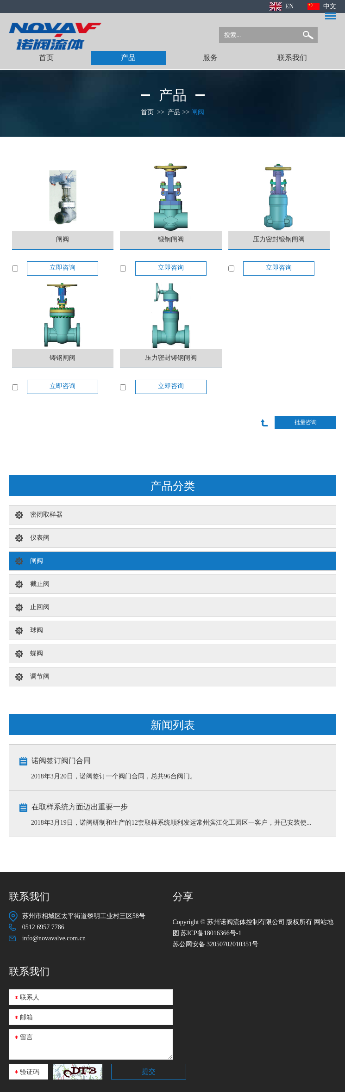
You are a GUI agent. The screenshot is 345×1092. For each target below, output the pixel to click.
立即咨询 (62, 267)
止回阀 (40, 607)
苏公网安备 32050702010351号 (216, 944)
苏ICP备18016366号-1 (211, 933)
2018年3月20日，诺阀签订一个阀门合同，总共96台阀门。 (113, 776)
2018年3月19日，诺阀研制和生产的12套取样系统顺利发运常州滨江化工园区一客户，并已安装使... (171, 822)
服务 (210, 58)
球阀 (36, 630)
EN (289, 6)
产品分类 (173, 485)
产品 (128, 58)
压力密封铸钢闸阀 (171, 357)
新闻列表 (173, 724)
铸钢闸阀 (62, 357)
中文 (329, 6)
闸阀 (197, 112)
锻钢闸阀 (171, 239)
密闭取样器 (46, 514)
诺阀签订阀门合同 (61, 761)
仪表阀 (40, 537)
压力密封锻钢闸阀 (279, 239)
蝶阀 (36, 653)
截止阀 (40, 583)
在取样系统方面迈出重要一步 (79, 807)
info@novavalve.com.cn (54, 938)
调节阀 (40, 676)
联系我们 (292, 58)
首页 (46, 58)
